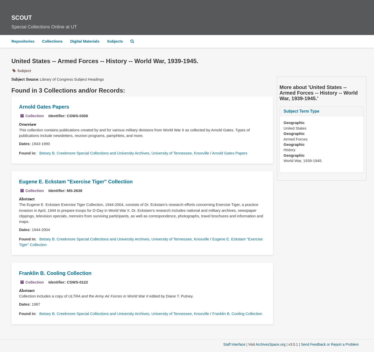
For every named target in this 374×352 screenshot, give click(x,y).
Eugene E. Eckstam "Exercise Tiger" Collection (76, 181)
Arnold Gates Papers (44, 107)
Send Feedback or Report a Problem (330, 344)
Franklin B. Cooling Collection (55, 273)
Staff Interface (234, 344)
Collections (52, 41)
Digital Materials (84, 41)
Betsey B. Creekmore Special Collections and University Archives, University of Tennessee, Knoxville (124, 153)
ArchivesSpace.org (270, 344)
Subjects (115, 41)
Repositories (23, 41)
